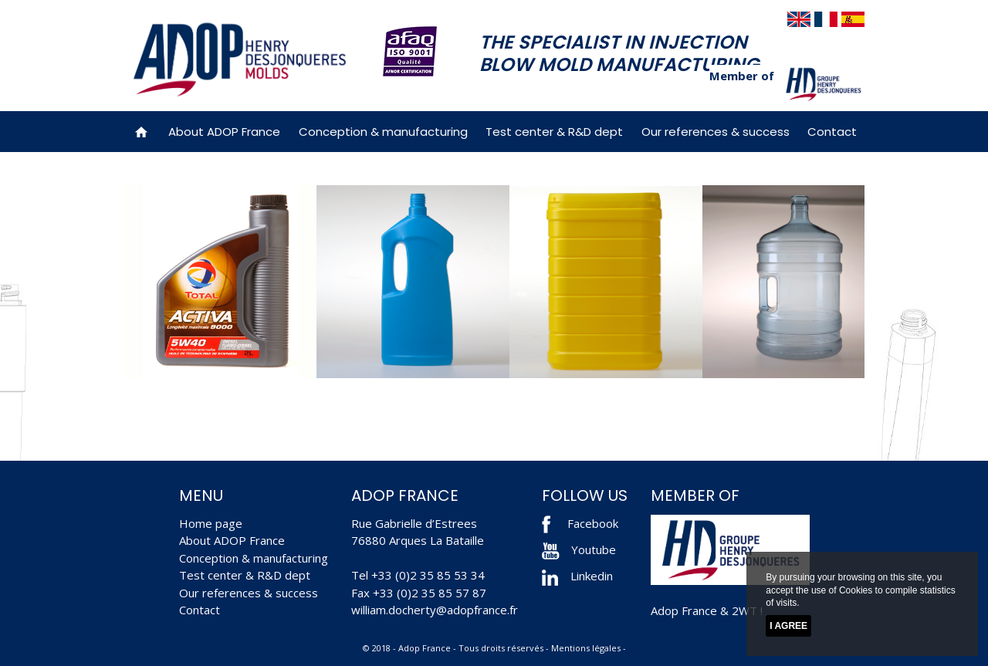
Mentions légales (586, 648)
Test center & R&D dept (554, 131)
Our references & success (715, 131)
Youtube (579, 549)
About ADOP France (224, 131)
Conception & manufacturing (383, 131)
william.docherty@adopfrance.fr (434, 609)
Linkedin (577, 575)
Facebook (592, 523)
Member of (741, 75)
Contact (832, 131)
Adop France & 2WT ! (707, 610)
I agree (788, 625)
